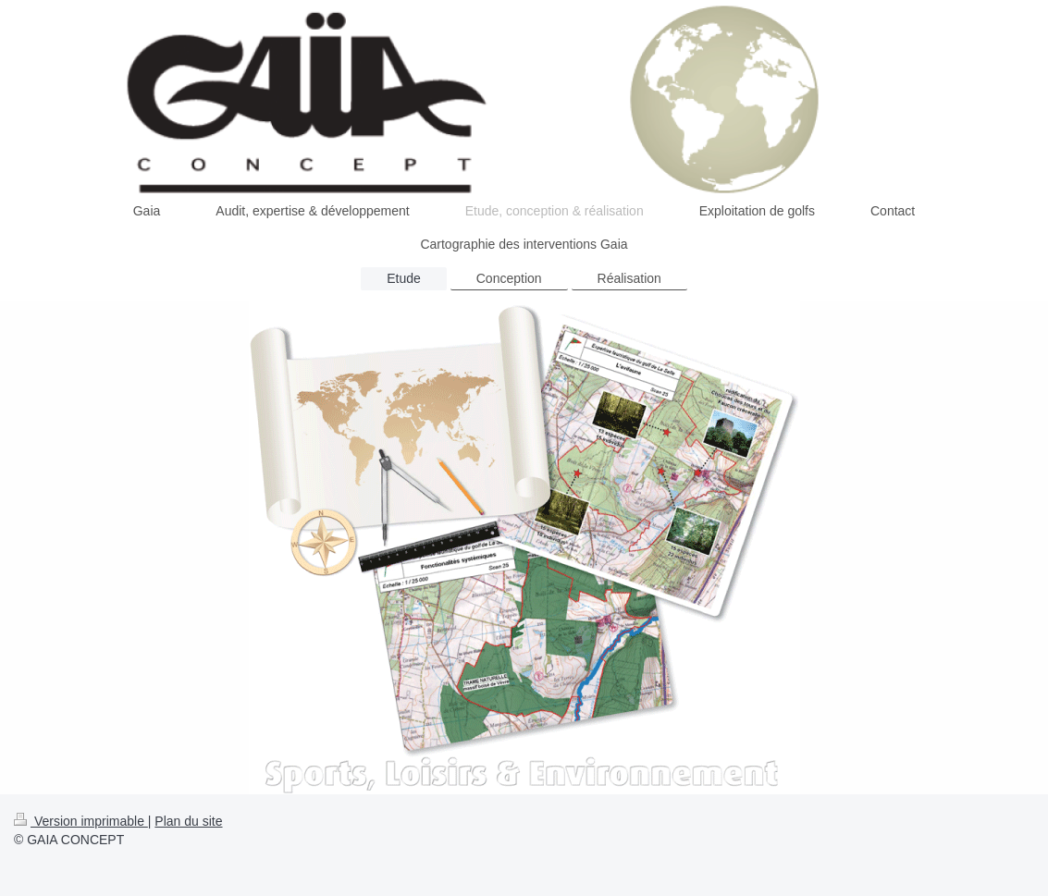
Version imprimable (81, 821)
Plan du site (188, 821)
